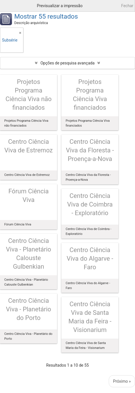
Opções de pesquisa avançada (68, 63)
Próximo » (122, 381)
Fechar (127, 5)
